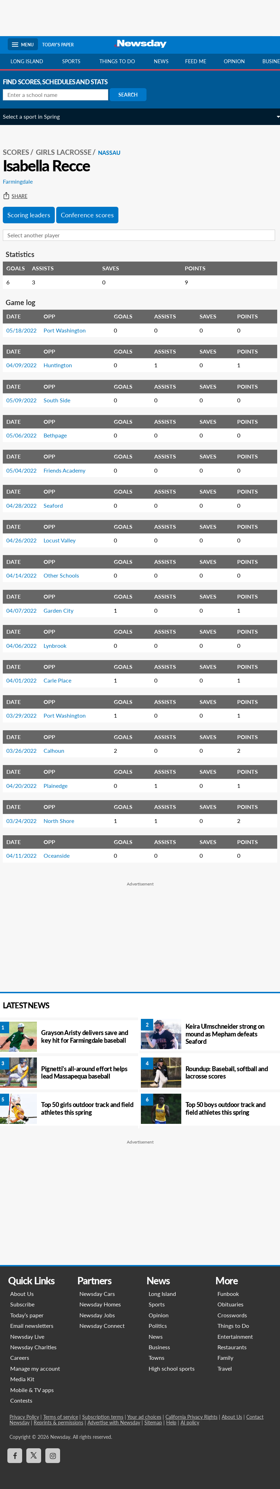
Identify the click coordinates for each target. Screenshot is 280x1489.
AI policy (188, 1422)
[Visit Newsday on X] (32, 1455)
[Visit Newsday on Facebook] (13, 1455)
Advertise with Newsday (112, 1422)
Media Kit (20, 1379)
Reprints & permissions (57, 1422)
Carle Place (62, 680)
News (161, 61)
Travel (226, 1368)
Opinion (234, 61)
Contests (19, 1400)
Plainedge (60, 785)
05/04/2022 (26, 470)
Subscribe (20, 1304)
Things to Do (234, 1325)
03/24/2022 (26, 820)
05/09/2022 (26, 400)
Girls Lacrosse (68, 152)
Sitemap (151, 1422)
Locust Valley (64, 540)
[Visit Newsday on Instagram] (51, 1455)
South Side (61, 400)
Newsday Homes (99, 1304)
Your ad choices (142, 1417)
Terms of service (58, 1417)
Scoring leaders (33, 215)
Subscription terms (101, 1417)
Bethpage (60, 435)
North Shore (63, 820)
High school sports (172, 1368)
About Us (20, 1293)
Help (169, 1422)
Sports (71, 61)
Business (159, 1347)
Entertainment (236, 1336)
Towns (156, 1357)
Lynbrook (59, 645)
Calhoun (58, 750)
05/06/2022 (26, 435)
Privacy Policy (22, 1417)
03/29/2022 (26, 715)
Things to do (117, 61)
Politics (158, 1325)
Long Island (27, 61)
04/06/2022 (26, 645)
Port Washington (69, 330)
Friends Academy (69, 470)
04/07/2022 (26, 610)
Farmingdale (23, 181)
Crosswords (233, 1315)
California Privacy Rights (190, 1417)
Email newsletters (30, 1325)
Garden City (63, 610)
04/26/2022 (26, 540)
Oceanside (61, 855)
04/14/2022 (26, 575)
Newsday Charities (31, 1347)
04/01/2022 (26, 680)
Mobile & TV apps (30, 1389)
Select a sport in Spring (36, 116)
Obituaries (232, 1304)
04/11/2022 (26, 855)
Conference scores (92, 215)
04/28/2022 (26, 505)
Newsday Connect (101, 1325)
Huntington (62, 365)
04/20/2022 (26, 785)
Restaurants (233, 1347)
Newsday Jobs (96, 1315)
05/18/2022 (26, 330)
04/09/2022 (26, 365)
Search (133, 95)
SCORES (21, 152)
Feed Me (195, 61)
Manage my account (33, 1368)
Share (20, 196)
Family (226, 1357)
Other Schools (66, 575)
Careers (17, 1357)
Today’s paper (25, 1315)
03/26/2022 (26, 750)
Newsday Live (25, 1336)
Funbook (229, 1293)
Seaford (58, 505)
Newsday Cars (96, 1293)
